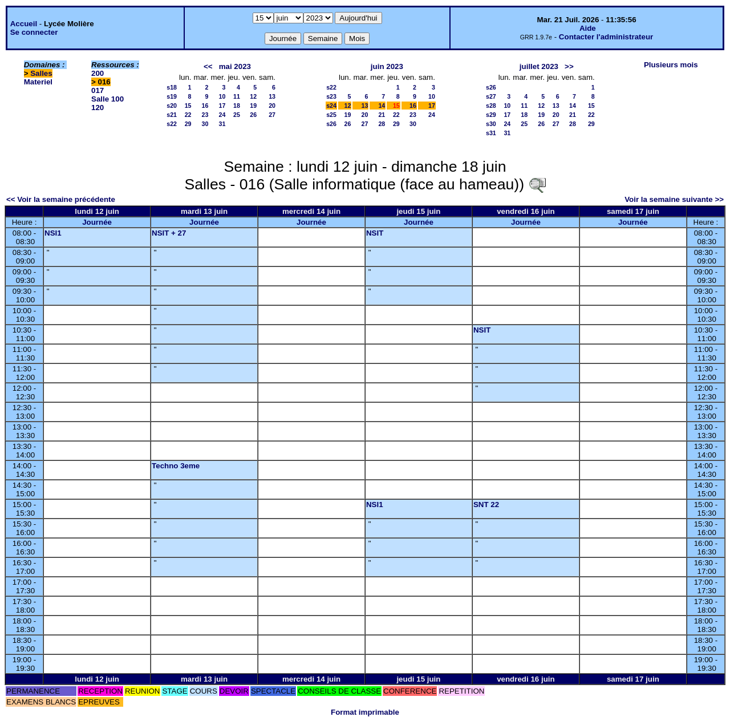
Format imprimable (365, 712)
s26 (331, 123)
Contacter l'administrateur (606, 37)
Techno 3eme (176, 465)
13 (272, 96)
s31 (491, 132)
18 (236, 105)
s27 (491, 96)
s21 (172, 114)
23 (205, 114)
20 (272, 105)
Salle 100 (107, 99)
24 (222, 114)
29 (188, 123)
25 (236, 114)
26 (253, 114)
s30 (491, 123)
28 (381, 123)
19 (253, 105)
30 (205, 123)
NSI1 (53, 233)
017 (97, 90)
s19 (172, 96)
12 (253, 96)
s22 (172, 123)
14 (381, 105)
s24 (331, 105)
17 (222, 105)
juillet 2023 (539, 66)
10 (222, 96)
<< (208, 66)
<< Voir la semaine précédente (60, 199)
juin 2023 (387, 66)
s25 (331, 114)
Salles (41, 73)
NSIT (374, 233)
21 (381, 114)
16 (205, 105)
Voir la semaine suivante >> (674, 199)
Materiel (38, 82)
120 (97, 107)
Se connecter (34, 32)
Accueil (23, 23)
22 (188, 114)
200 (97, 73)
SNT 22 (486, 504)
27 (272, 114)
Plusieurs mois (671, 64)
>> (569, 66)
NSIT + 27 (169, 233)
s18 (172, 87)
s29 (491, 114)
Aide (587, 28)
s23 (331, 96)
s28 (491, 105)
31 (222, 123)
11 (236, 96)
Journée (97, 222)
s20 (172, 105)
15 (188, 105)
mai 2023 (235, 66)
